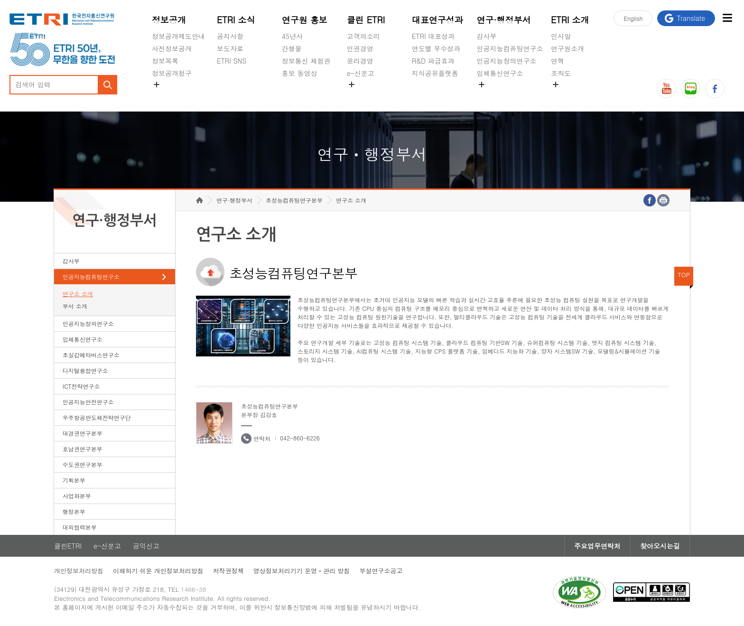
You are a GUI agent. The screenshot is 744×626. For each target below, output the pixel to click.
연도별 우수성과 (436, 48)
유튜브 (666, 88)
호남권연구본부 (82, 449)
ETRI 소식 (236, 19)
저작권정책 (228, 570)
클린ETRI (68, 546)
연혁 (557, 60)
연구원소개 (567, 48)
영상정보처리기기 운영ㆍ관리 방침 (301, 570)
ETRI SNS (231, 60)
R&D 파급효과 (433, 60)
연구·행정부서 (504, 19)
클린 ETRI (366, 19)
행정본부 (74, 511)
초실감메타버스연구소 (510, 95)
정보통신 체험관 (306, 60)
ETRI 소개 (570, 19)
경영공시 (165, 95)
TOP (684, 274)
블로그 (690, 88)
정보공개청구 (172, 73)
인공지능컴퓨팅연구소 (510, 48)
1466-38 (193, 589)
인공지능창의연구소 (507, 60)
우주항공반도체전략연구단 (97, 417)
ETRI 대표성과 (433, 36)
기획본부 (74, 480)
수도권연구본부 (82, 464)
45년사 (292, 36)
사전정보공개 (172, 48)
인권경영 (360, 48)
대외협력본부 (80, 527)
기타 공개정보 (572, 95)
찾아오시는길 (660, 546)
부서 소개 (75, 306)
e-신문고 (360, 73)
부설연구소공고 (380, 570)
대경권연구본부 (82, 433)
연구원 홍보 (304, 19)
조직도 (561, 73)
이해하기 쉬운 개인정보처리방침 (158, 570)
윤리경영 (360, 60)
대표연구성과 (437, 19)
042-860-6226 (300, 438)
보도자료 (230, 48)
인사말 (561, 36)
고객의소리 (363, 36)
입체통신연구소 (500, 73)
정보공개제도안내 (178, 36)
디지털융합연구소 (85, 370)
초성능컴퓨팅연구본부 (294, 200)
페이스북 (715, 88)
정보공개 (169, 19)
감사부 (487, 36)
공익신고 (360, 95)
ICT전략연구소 (81, 386)
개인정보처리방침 (78, 570)
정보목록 (165, 60)
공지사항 (230, 36)
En (632, 18)
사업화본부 (77, 496)
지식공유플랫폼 (435, 73)
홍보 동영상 (299, 73)
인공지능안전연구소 (88, 402)
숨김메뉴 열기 (156, 84)
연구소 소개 (78, 294)
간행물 (292, 48)
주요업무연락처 (597, 546)
